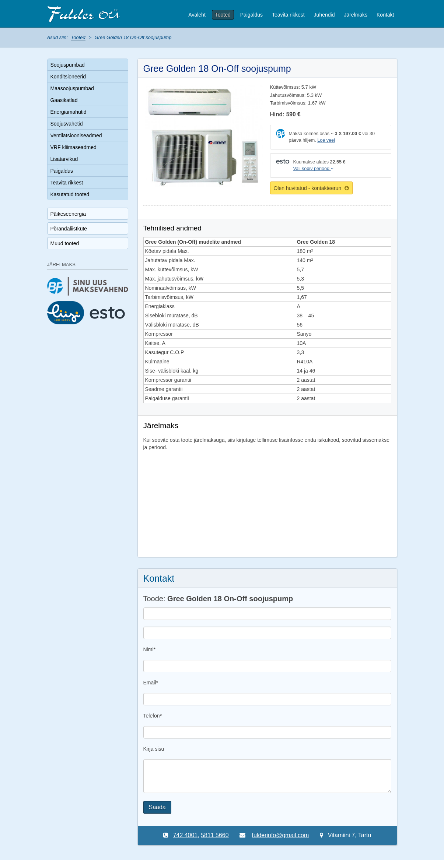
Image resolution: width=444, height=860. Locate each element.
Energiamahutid (68, 112)
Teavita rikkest (288, 15)
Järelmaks (355, 15)
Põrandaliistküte (68, 229)
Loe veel (326, 140)
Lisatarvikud (64, 159)
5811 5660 (215, 835)
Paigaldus (251, 15)
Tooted (223, 15)
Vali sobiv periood (313, 168)
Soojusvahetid (66, 124)
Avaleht (196, 15)
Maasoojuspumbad (72, 88)
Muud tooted (64, 243)
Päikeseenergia (68, 214)
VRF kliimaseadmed (73, 147)
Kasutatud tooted (70, 194)
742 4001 (185, 835)
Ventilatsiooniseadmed (76, 135)
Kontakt (385, 15)
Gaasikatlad (64, 100)
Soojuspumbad (67, 65)
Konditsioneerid (68, 77)
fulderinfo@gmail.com (280, 835)
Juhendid (324, 15)
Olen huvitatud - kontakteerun (311, 188)
